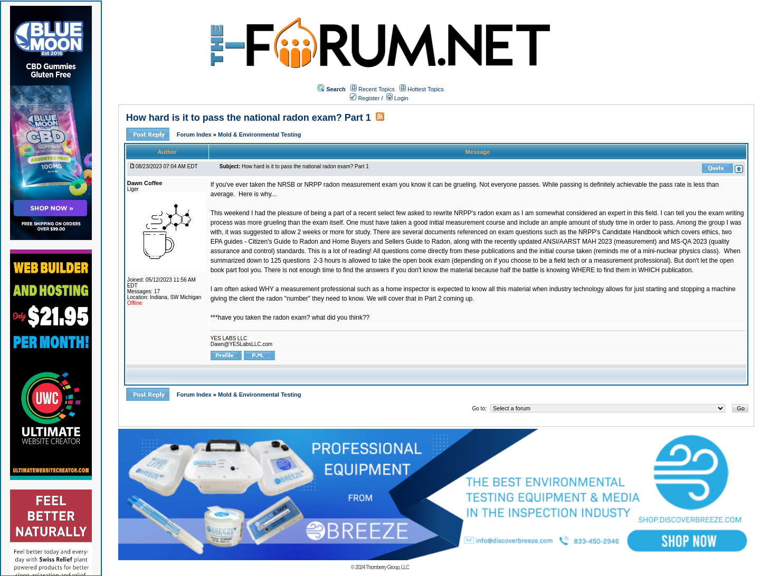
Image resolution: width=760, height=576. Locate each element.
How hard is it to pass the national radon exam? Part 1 (248, 117)
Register (364, 98)
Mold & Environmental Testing (259, 134)
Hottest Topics (425, 89)
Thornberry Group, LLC (387, 567)
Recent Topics (376, 89)
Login (397, 98)
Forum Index (195, 134)
